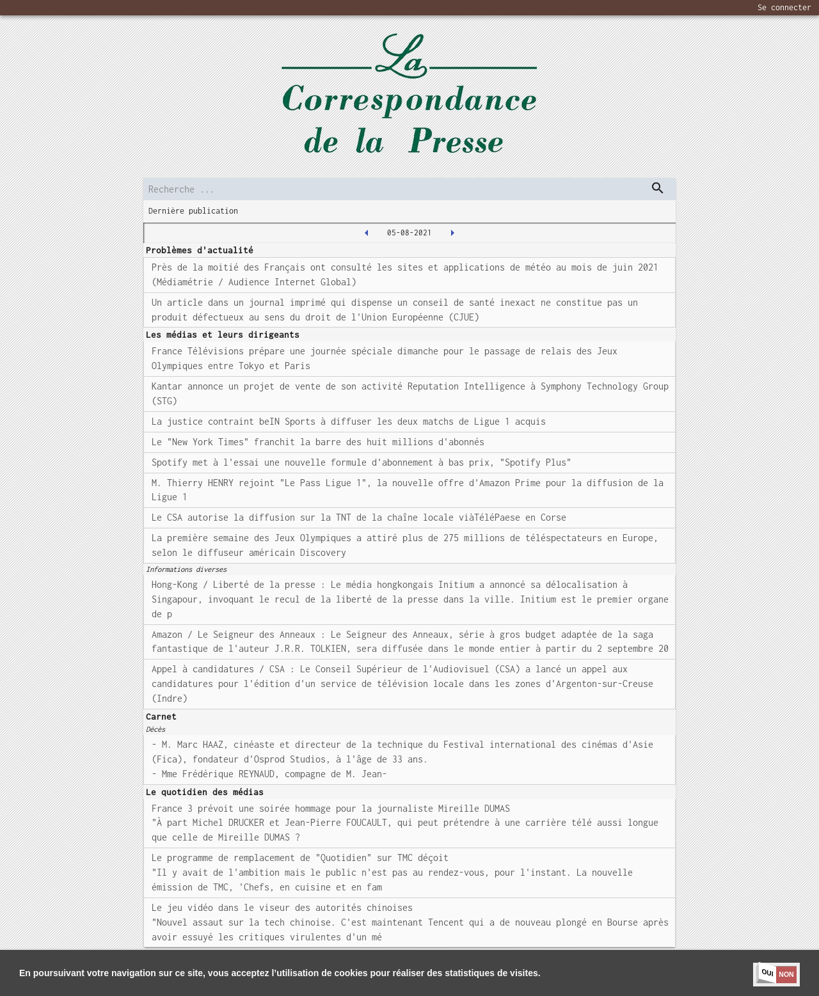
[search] (409, 189)
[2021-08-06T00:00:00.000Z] (452, 233)
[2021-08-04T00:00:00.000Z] (366, 233)
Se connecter (784, 7)
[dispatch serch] (658, 188)
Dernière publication (193, 211)
